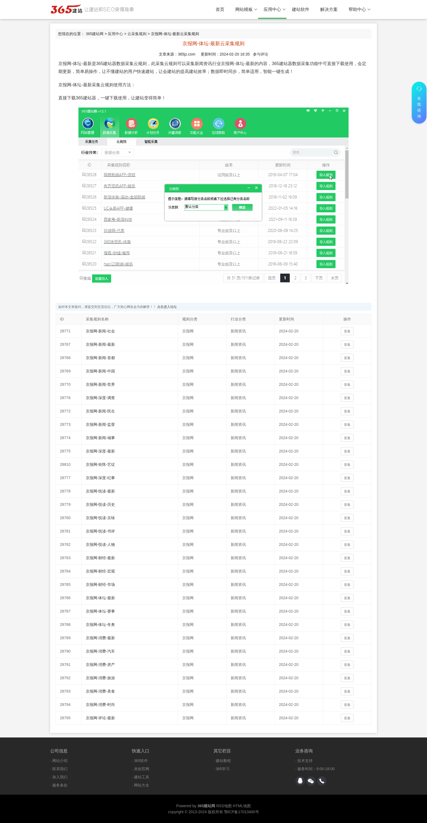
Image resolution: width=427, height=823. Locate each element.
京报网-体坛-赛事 (100, 611)
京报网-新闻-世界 (100, 384)
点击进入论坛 (167, 307)
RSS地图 (224, 806)
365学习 (223, 769)
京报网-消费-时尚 (100, 704)
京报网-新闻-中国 (100, 371)
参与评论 (260, 54)
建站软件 (300, 9)
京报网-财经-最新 (100, 558)
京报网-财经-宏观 (100, 571)
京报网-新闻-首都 (100, 358)
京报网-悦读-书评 (100, 531)
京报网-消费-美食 (100, 691)
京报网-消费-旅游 (100, 678)
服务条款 (60, 785)
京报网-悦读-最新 (100, 491)
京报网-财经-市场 (100, 584)
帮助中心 (360, 9)
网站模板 (246, 9)
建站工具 (141, 777)
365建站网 (94, 34)
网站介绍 (60, 760)
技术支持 (305, 760)
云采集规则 (137, 34)
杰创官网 (141, 769)
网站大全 (141, 785)
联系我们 (60, 769)
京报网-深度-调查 (100, 398)
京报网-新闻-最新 (100, 344)
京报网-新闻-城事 (100, 438)
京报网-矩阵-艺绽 (100, 464)
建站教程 (223, 760)
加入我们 (60, 777)
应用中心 (275, 9)
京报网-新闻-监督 (100, 424)
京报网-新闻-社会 (100, 331)
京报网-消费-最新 (100, 638)
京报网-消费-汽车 (100, 651)
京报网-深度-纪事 (100, 478)
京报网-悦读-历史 (100, 504)
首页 (220, 9)
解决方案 (329, 9)
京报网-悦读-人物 (100, 544)
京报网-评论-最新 (100, 718)
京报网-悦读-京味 (100, 518)
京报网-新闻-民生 (100, 411)
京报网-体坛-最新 (100, 598)
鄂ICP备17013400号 (241, 812)
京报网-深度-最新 (100, 451)
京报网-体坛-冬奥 (100, 624)
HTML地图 (242, 806)
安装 (347, 331)
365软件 (141, 760)
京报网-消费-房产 (100, 664)
